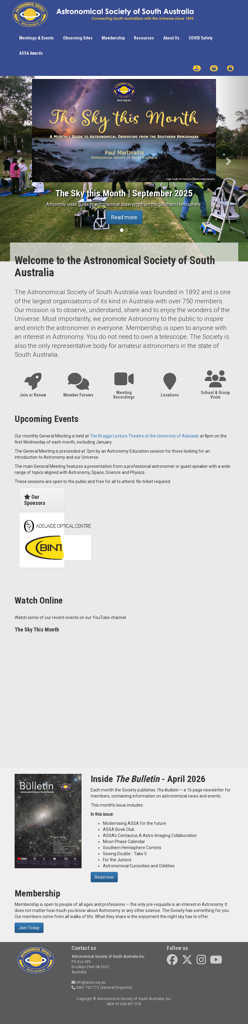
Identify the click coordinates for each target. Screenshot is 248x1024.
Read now (104, 877)
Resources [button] (144, 38)
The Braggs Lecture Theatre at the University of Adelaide (144, 436)
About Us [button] (171, 38)
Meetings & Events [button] (36, 38)
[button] (18, 159)
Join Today (29, 927)
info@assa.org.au (89, 982)
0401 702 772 (85, 987)
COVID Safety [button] (200, 38)
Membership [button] (113, 38)
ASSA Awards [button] (31, 53)
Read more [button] (124, 217)
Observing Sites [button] (78, 38)
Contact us (84, 948)
